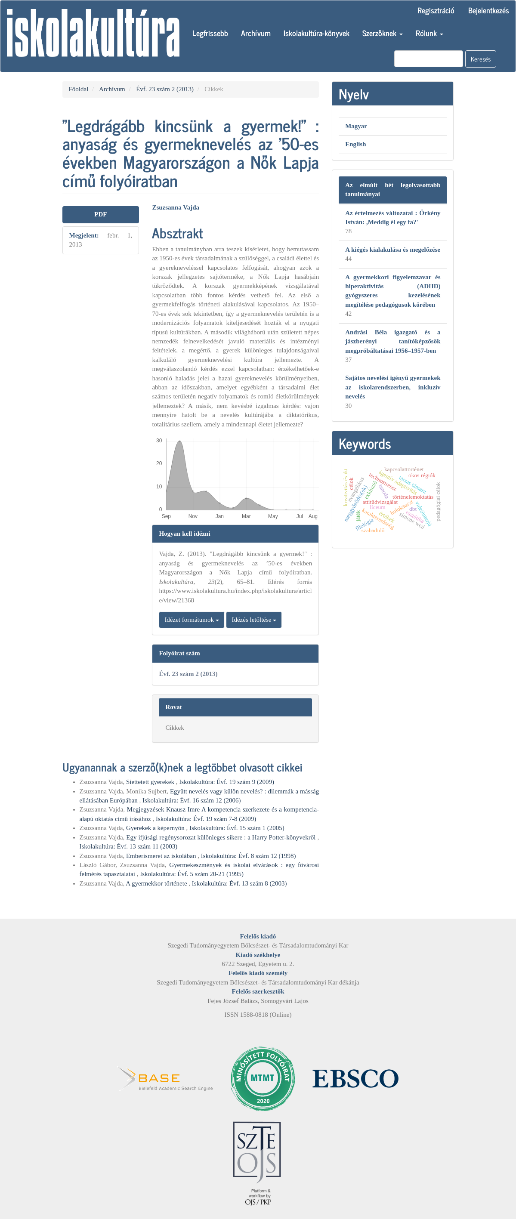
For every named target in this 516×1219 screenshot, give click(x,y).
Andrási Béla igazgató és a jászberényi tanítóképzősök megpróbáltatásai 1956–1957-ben (392, 341)
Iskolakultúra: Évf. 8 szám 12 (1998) (248, 855)
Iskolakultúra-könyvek (316, 32)
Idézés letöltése (254, 619)
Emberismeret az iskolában (162, 855)
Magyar (356, 126)
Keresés (481, 58)
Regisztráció (435, 9)
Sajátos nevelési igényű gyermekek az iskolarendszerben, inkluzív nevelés (392, 387)
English (355, 144)
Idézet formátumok (191, 619)
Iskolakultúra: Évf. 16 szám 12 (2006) (191, 800)
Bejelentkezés (488, 9)
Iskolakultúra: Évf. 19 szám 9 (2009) (226, 781)
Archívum (256, 32)
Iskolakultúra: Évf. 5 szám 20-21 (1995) (192, 873)
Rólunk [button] (429, 32)
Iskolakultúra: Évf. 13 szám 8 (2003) (239, 883)
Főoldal (79, 89)
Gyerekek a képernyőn (156, 827)
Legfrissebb (210, 32)
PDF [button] (100, 214)
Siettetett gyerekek (151, 781)
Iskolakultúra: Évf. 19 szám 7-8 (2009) (206, 818)
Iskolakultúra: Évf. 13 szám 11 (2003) (129, 846)
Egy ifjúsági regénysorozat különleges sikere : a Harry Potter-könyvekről (221, 837)
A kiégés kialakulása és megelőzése (392, 249)
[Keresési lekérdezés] (428, 58)
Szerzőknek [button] (382, 32)
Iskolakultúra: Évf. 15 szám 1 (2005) (236, 827)
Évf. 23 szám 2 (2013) (165, 89)
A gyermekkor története (157, 883)
